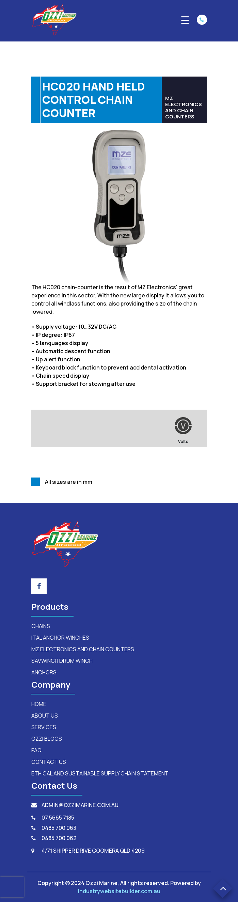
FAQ (36, 750)
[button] (223, 888)
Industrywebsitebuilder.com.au (119, 891)
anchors (44, 672)
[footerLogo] (65, 543)
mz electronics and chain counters (82, 649)
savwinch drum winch (62, 661)
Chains (40, 626)
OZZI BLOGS (46, 738)
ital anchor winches (60, 637)
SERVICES (43, 727)
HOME (38, 704)
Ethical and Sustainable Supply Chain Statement (100, 773)
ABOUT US (44, 715)
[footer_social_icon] (39, 586)
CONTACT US (48, 762)
